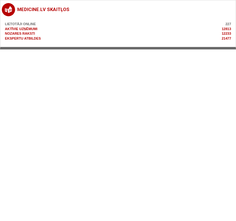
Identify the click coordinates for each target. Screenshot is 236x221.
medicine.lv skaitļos (43, 9)
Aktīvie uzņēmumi (21, 29)
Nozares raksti (20, 33)
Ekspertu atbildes (23, 38)
